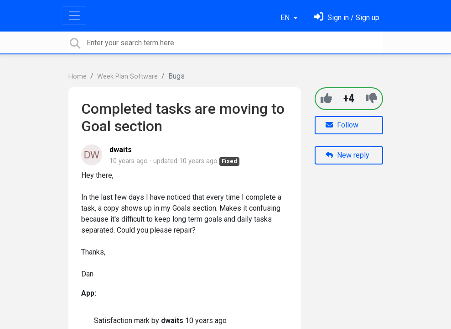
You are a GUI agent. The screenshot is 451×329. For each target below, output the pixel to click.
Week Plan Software (127, 76)
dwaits (120, 149)
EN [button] (285, 17)
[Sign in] (346, 17)
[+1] (326, 98)
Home (77, 76)
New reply (347, 155)
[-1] (371, 98)
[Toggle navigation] (74, 15)
